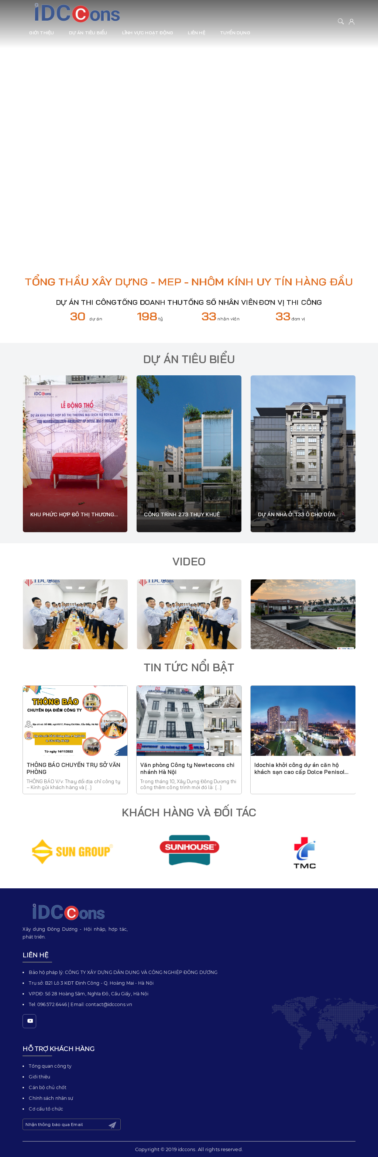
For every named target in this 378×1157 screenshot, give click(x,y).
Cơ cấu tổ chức (46, 1109)
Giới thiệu (41, 32)
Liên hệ (196, 32)
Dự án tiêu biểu (88, 32)
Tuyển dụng (235, 32)
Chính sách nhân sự (51, 1098)
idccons (187, 1149)
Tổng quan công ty (50, 1066)
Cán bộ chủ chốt (47, 1087)
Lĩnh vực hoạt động (147, 32)
